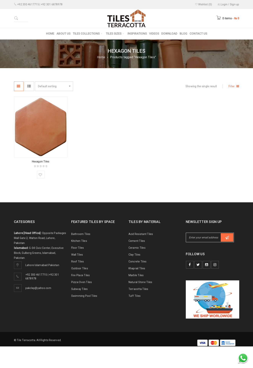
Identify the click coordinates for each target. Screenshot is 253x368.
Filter (232, 86)
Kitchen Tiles (79, 240)
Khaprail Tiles (137, 268)
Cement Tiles (137, 240)
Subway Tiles (79, 289)
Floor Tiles (77, 247)
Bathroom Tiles (81, 234)
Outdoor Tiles (79, 268)
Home (101, 57)
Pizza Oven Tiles (81, 282)
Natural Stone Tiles (140, 282)
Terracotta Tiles (138, 289)
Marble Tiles (136, 275)
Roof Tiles (77, 261)
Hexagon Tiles (40, 161)
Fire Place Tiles (80, 275)
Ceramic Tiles (137, 247)
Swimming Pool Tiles (84, 295)
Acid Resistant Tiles (141, 234)
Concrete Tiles (138, 261)
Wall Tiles (77, 254)
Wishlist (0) (203, 4)
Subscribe (227, 237)
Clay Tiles (135, 254)
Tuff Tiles (135, 295)
